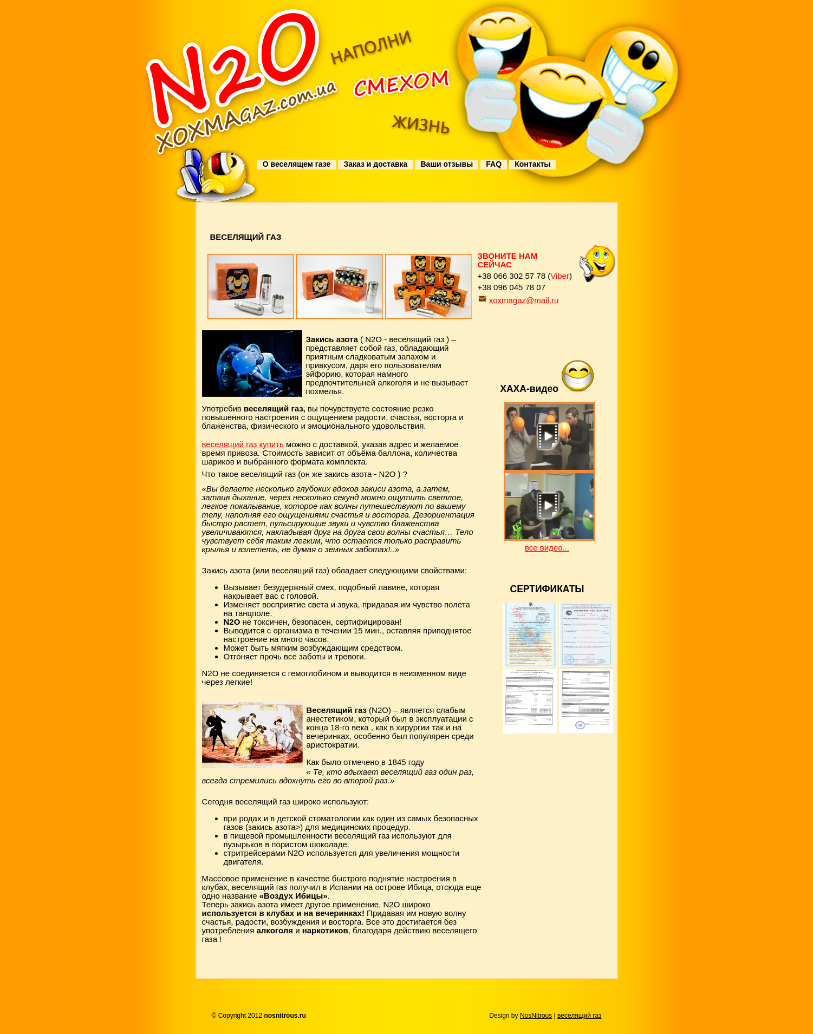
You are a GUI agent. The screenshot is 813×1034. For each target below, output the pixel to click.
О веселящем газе (296, 164)
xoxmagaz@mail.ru (524, 300)
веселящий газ (579, 1015)
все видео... (547, 547)
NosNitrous (536, 1015)
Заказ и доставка (375, 164)
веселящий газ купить (243, 444)
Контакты (532, 164)
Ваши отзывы (447, 164)
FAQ (494, 164)
